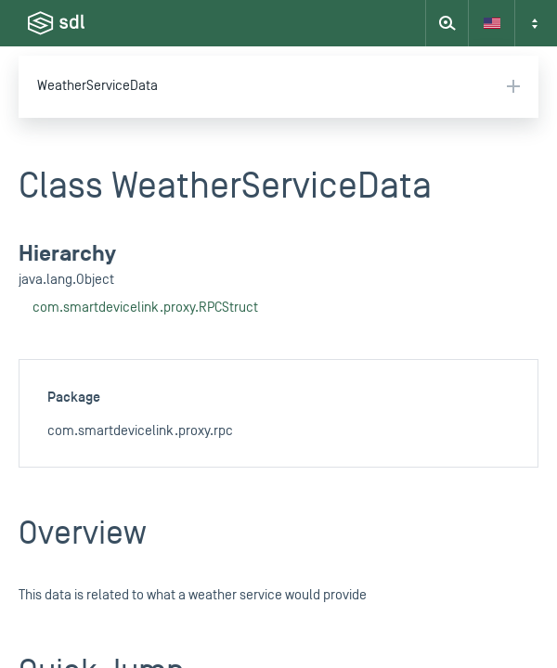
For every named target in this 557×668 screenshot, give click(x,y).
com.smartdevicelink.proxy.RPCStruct (145, 307)
